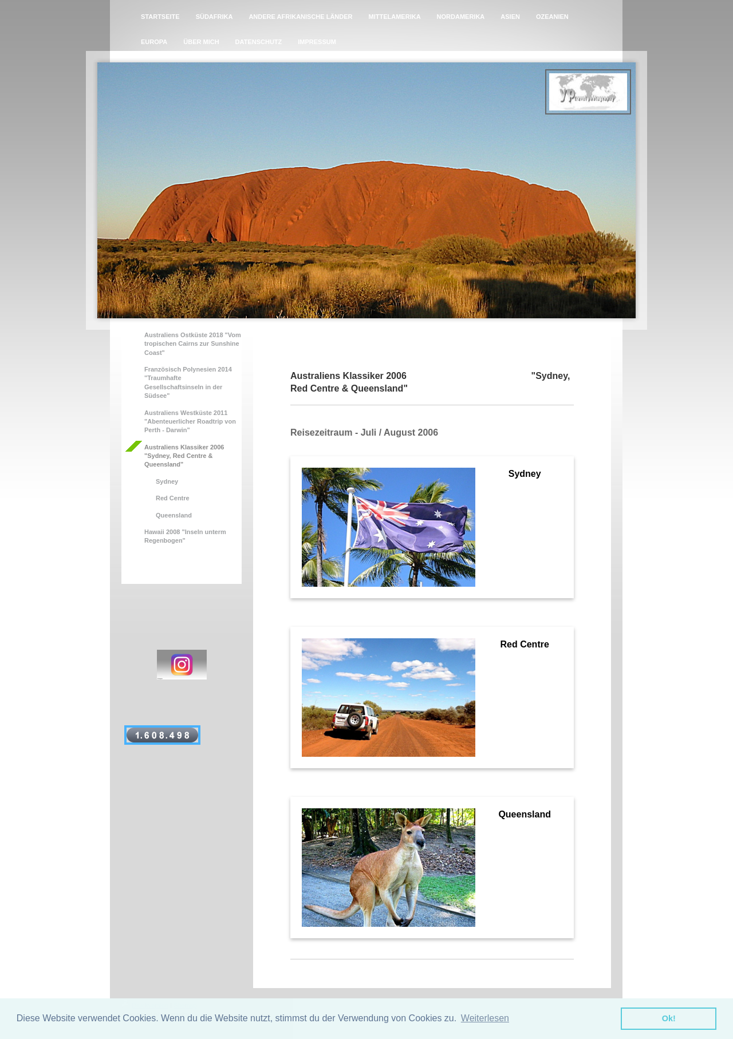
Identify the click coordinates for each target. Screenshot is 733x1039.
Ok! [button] (669, 1018)
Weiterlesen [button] (485, 1018)
